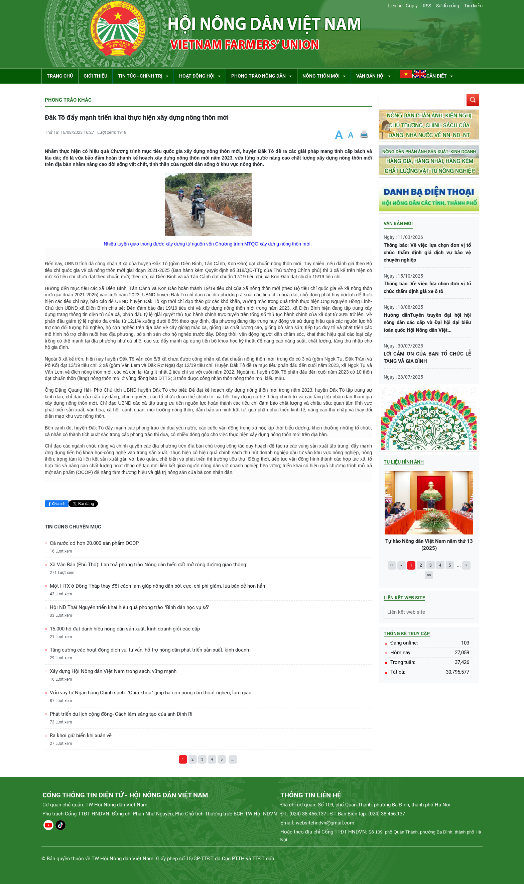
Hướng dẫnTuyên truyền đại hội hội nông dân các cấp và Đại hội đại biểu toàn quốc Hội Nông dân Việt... (427, 322)
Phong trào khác (68, 100)
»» (429, 574)
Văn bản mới (398, 223)
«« (392, 565)
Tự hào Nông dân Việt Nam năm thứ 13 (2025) (429, 511)
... (232, 759)
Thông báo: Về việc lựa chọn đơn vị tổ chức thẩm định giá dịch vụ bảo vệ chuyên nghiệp (427, 252)
